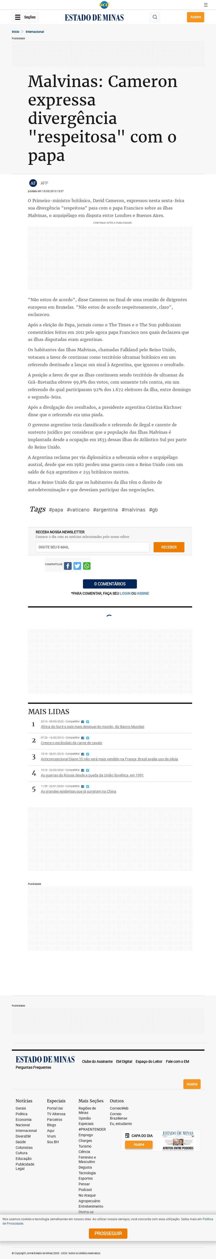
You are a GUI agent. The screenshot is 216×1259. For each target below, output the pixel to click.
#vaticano (78, 509)
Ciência (84, 1152)
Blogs (51, 1125)
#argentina (105, 509)
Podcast (85, 1190)
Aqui (50, 1131)
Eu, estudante (121, 1124)
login (125, 593)
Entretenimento (91, 1206)
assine (143, 593)
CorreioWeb (119, 1108)
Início (15, 32)
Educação (24, 1159)
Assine (195, 16)
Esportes (86, 1178)
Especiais (86, 1124)
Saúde (21, 1142)
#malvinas (133, 509)
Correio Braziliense (118, 1116)
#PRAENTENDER (92, 1129)
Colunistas (24, 1148)
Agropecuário (89, 1201)
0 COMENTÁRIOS (110, 584)
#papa (56, 509)
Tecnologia (87, 1173)
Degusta (85, 1167)
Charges (85, 1141)
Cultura (21, 1153)
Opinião (85, 1118)
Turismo (85, 1146)
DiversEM (23, 1136)
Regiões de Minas (87, 1110)
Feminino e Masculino (87, 1159)
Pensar (84, 1184)
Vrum (51, 1136)
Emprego (86, 1135)
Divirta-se (86, 1212)
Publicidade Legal (25, 1166)
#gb (153, 509)
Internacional (35, 32)
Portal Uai (55, 1108)
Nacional (23, 1125)
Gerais (21, 1108)
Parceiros (54, 1120)
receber (169, 547)
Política (21, 1114)
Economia (24, 1120)
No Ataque (87, 1195)
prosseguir (108, 1233)
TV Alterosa (56, 1114)
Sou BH (53, 1142)
